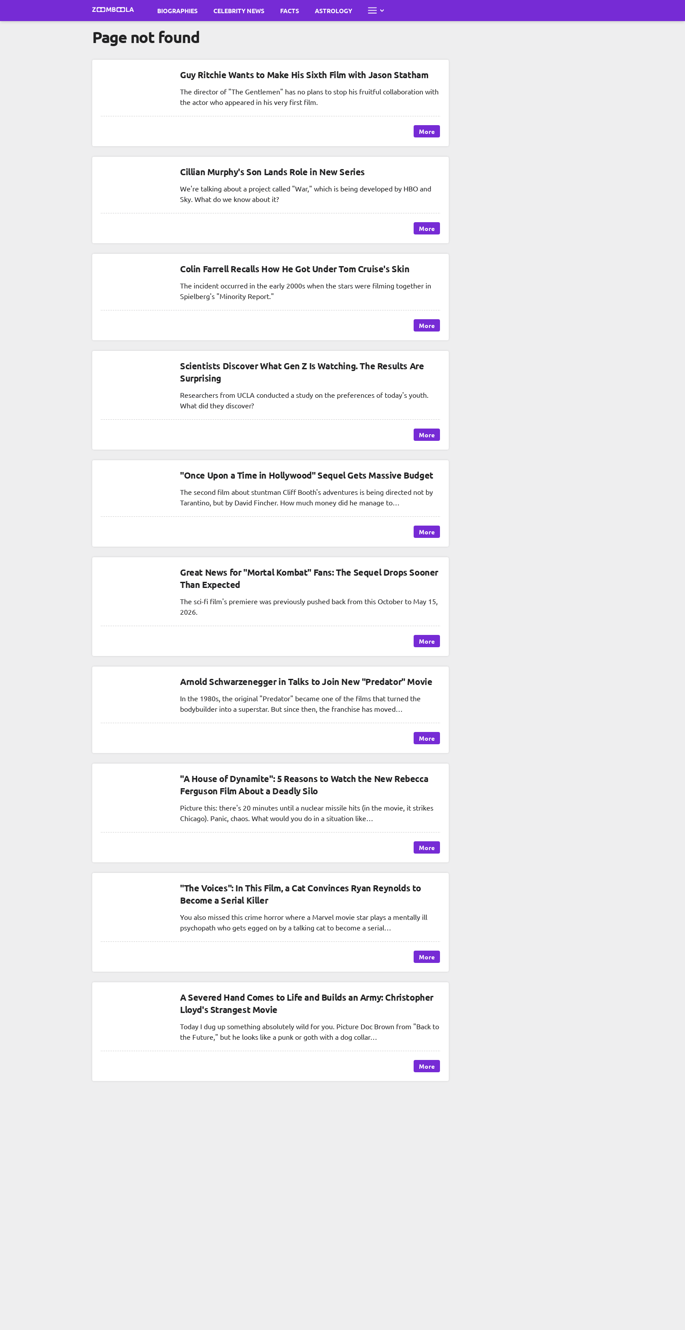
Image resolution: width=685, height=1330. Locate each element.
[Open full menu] (376, 10)
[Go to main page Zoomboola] (113, 11)
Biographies (177, 10)
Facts (289, 10)
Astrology (333, 10)
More (427, 131)
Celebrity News (238, 10)
